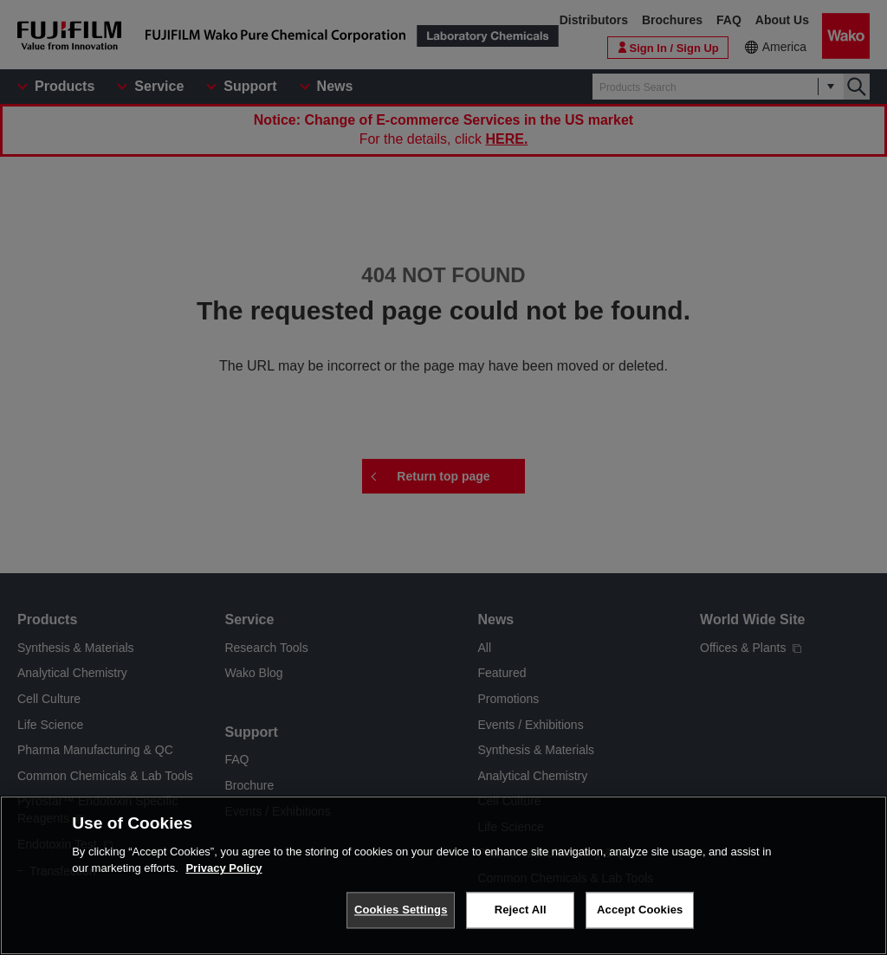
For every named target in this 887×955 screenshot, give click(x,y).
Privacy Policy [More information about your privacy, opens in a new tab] (223, 867)
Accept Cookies (640, 909)
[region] (443, 875)
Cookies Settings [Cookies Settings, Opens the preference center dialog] (401, 909)
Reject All (521, 909)
